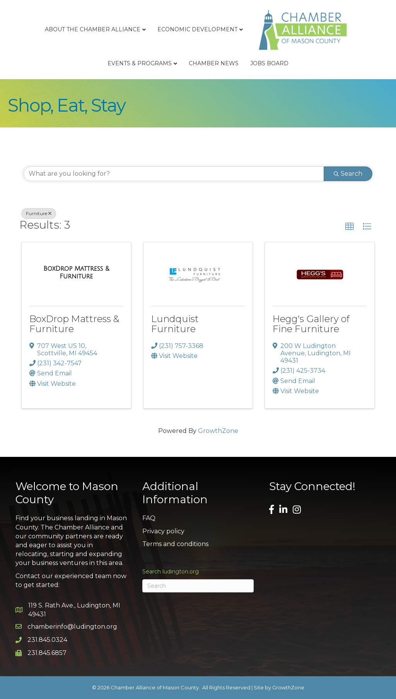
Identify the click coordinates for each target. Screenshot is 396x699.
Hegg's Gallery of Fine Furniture (311, 323)
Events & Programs (140, 63)
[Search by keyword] (174, 173)
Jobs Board (269, 63)
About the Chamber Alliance (92, 29)
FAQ (148, 518)
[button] (349, 226)
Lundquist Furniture (175, 323)
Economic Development (197, 29)
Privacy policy (163, 531)
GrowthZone (218, 430)
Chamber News (214, 63)
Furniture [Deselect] (38, 213)
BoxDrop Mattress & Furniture (74, 323)
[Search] (198, 585)
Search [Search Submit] (348, 173)
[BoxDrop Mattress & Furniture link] (76, 272)
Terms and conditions (175, 544)
